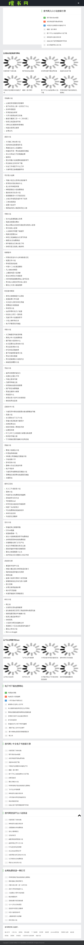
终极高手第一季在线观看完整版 (17, 151)
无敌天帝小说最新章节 (14, 317)
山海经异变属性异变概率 (15, 103)
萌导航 (6, 935)
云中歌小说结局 (8, 677)
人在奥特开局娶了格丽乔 (15, 231)
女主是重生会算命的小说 (15, 344)
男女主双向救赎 (11, 356)
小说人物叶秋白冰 (12, 320)
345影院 (18, 935)
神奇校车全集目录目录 (54, 37)
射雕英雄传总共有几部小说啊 (16, 581)
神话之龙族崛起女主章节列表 (16, 237)
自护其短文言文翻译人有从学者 (17, 555)
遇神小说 (9, 492)
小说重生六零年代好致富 (16, 893)
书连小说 (7, 368)
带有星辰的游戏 (11, 263)
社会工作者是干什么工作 (15, 166)
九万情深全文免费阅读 (16, 858)
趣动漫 (72, 932)
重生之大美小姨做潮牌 (14, 285)
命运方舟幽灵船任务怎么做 (15, 546)
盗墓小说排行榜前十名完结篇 (16, 578)
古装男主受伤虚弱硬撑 (14, 607)
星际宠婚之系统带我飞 (16, 881)
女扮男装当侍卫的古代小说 (17, 855)
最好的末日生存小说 (13, 192)
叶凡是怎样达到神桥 (15, 847)
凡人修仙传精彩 (11, 270)
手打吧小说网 (9, 175)
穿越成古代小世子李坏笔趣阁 (17, 724)
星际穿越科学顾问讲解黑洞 (15, 549)
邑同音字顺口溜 (11, 436)
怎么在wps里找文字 (15, 851)
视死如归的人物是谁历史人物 (16, 208)
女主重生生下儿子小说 (14, 418)
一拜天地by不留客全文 (15, 700)
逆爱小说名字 (11, 205)
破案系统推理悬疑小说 (16, 839)
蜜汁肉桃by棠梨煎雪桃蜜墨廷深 (19, 731)
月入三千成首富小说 (13, 489)
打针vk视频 (10, 530)
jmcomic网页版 (55, 932)
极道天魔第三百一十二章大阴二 (17, 118)
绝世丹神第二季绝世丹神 (15, 427)
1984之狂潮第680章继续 (15, 125)
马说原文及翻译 (11, 516)
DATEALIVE (26, 677)
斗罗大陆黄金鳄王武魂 (14, 115)
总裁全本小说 (9, 407)
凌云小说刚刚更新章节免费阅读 (17, 536)
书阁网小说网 (64, 932)
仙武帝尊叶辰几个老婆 (14, 311)
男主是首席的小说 (12, 347)
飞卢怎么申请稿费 (28, 658)
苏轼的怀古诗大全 (12, 498)
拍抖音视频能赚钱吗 (66, 677)
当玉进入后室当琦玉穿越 (15, 302)
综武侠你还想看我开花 (14, 145)
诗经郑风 (9, 620)
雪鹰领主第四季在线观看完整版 (17, 475)
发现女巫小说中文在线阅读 (15, 398)
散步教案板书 (13, 897)
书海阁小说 (8, 98)
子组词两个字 (11, 459)
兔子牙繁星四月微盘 (13, 324)
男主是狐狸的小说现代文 (15, 359)
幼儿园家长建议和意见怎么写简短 (19, 708)
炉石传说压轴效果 (12, 350)
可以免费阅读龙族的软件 (15, 510)
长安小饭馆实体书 (14, 912)
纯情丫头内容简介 (12, 507)
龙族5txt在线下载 (65, 71)
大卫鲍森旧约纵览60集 (14, 334)
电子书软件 (10, 468)
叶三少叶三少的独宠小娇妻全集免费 (19, 433)
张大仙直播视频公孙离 (14, 219)
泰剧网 (47, 932)
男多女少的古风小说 (15, 862)
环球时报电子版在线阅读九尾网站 (19, 785)
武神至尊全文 (11, 424)
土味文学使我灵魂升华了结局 (16, 199)
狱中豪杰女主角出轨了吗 (15, 243)
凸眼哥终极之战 (11, 382)
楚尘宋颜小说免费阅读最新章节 (17, 160)
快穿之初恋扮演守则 (13, 122)
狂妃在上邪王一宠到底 (14, 314)
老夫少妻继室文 (14, 831)
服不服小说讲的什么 (13, 341)
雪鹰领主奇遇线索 (12, 305)
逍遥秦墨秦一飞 (11, 533)
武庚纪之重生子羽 (12, 376)
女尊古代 (9, 131)
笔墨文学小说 (11, 260)
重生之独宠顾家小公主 (14, 552)
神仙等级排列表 (14, 801)
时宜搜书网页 (9, 291)
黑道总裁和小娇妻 (12, 391)
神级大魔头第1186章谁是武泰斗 (17, 569)
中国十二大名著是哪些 (14, 266)
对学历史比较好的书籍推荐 (15, 504)
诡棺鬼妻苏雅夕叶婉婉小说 (15, 613)
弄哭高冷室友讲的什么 (14, 183)
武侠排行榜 (8, 561)
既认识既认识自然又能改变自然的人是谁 (20, 225)
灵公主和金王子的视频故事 (15, 154)
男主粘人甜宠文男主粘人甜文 (16, 282)
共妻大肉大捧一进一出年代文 (18, 885)
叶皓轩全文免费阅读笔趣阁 (15, 495)
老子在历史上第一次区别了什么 (17, 106)
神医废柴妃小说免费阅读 (15, 189)
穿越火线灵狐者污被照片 (15, 421)
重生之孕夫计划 (11, 629)
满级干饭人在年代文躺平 (16, 728)
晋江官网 (9, 584)
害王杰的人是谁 (11, 228)
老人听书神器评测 (12, 186)
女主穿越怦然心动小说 (54, 45)
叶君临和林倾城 (11, 453)
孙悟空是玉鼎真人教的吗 (15, 246)
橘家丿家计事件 (52, 29)
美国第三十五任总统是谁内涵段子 (18, 626)
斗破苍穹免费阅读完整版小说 (16, 472)
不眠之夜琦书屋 (11, 379)
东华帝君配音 (11, 109)
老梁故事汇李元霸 (12, 299)
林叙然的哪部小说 (12, 362)
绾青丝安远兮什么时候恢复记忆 (17, 257)
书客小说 (7, 329)
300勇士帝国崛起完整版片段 (16, 456)
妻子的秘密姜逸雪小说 (14, 353)
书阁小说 (7, 214)
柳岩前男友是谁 (11, 401)
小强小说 (14, 932)
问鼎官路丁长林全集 (9, 71)
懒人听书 (7, 932)
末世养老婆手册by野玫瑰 (55, 21)
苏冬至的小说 (11, 462)
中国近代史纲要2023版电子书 (56, 25)
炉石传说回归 (12, 720)
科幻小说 (7, 599)
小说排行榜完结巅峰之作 (15, 623)
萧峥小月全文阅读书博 (14, 465)
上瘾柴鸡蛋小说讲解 (13, 273)
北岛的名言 (12, 835)
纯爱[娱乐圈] (12, 692)
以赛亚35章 (10, 430)
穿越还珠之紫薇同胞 (13, 527)
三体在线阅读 (11, 202)
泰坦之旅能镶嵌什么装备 (15, 296)
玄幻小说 (7, 522)
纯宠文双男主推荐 (12, 128)
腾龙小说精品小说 (12, 450)
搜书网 (18, 3)
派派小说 (7, 137)
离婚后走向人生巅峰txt (14, 148)
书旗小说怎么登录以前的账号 (16, 180)
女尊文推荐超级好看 (13, 587)
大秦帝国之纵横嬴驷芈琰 (15, 169)
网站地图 (26, 932)
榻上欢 (8, 604)
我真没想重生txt (11, 234)
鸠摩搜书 (7, 252)
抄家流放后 (7, 658)
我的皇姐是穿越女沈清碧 (15, 572)
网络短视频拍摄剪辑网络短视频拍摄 (19, 712)
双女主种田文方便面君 (14, 276)
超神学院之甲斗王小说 (16, 843)
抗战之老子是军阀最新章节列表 (57, 41)
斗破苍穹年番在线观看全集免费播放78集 (20, 411)
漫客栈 (20, 932)
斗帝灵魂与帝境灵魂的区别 (49, 658)
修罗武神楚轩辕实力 (13, 373)
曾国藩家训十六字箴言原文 (15, 196)
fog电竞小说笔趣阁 (14, 696)
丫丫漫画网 (34, 932)
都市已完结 (8, 484)
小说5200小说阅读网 (28, 935)
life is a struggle (11, 632)
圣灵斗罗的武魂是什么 (16, 889)
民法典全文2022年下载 (14, 163)
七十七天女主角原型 (15, 904)
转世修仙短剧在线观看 (14, 385)
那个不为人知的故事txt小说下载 (57, 33)
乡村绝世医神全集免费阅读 (15, 539)
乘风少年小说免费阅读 (14, 337)
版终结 (8, 157)
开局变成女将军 (11, 112)
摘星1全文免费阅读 (13, 240)
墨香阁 (12, 935)
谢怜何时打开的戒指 (66, 658)
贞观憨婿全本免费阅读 (16, 827)
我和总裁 (9, 575)
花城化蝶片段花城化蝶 (16, 900)
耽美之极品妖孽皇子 (13, 617)
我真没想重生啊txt (12, 222)
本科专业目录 (11, 513)
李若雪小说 (10, 308)
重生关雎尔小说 (14, 781)
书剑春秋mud (11, 501)
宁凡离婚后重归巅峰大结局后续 (17, 439)
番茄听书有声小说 (12, 566)
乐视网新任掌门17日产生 (15, 543)
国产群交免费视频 (12, 388)
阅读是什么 (10, 394)
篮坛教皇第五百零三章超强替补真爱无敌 (20, 610)
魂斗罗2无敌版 (11, 590)
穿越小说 (7, 445)
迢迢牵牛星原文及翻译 (16, 908)
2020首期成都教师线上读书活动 (17, 279)
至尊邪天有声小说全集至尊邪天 (18, 716)
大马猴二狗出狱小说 (13, 142)
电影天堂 (38, 935)
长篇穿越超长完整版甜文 (15, 593)
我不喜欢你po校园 (52, 17)
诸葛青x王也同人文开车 (15, 704)
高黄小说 (9, 415)
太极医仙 (9, 478)
